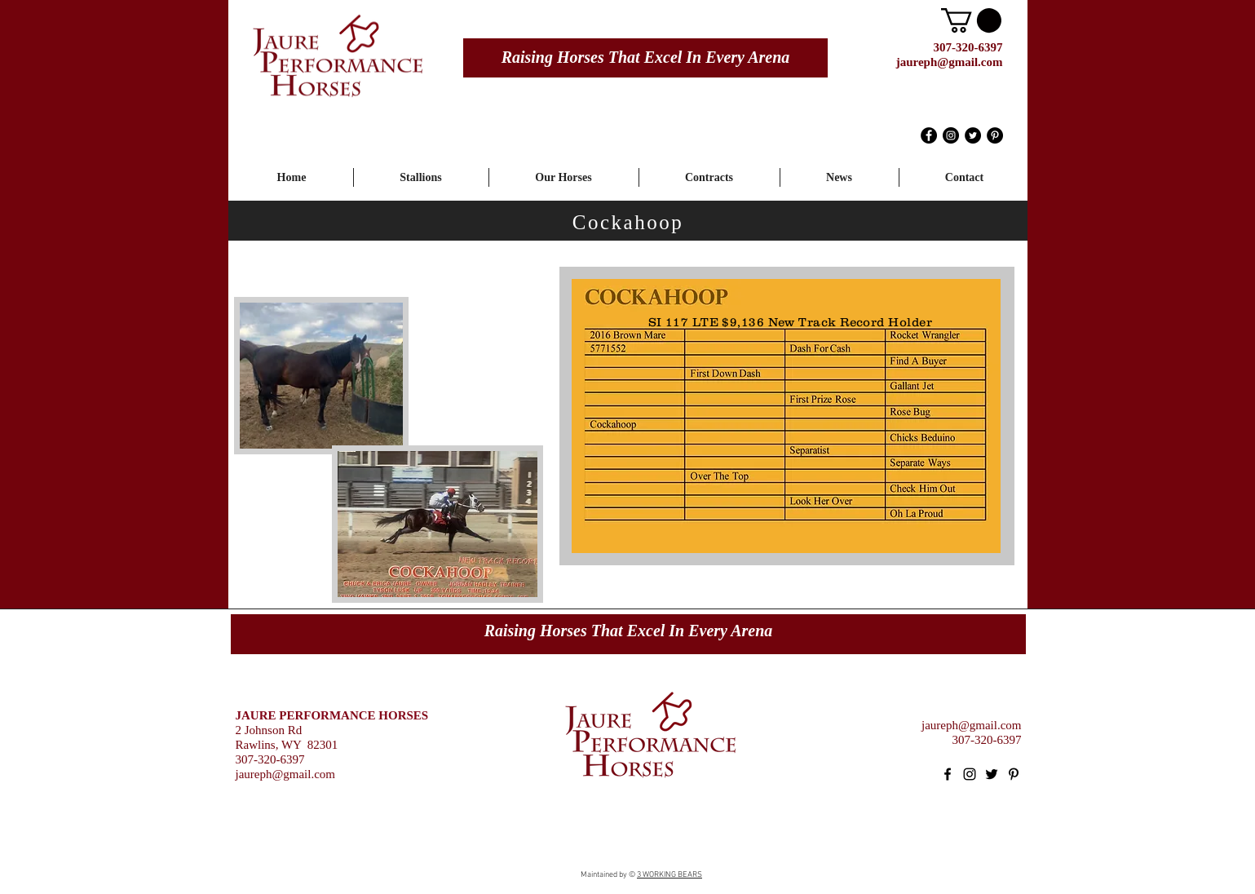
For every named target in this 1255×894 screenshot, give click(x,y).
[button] (971, 20)
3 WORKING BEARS (669, 875)
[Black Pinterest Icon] (1013, 774)
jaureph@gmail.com (949, 62)
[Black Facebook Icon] (947, 774)
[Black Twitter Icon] (991, 774)
